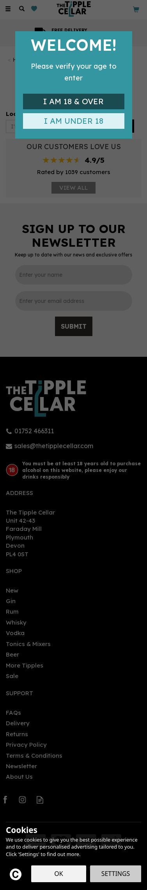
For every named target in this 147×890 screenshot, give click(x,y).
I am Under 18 (73, 121)
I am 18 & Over (73, 101)
